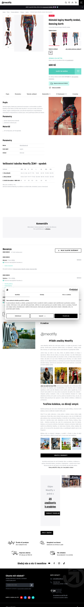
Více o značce (47, 533)
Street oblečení (15, 12)
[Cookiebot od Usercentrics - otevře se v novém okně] (70, 290)
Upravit (42, 316)
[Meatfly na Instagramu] (59, 563)
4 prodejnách (69, 60)
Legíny (27, 12)
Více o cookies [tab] (66, 294)
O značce (75, 94)
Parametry (18, 94)
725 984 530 (56, 582)
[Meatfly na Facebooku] (54, 563)
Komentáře (46, 94)
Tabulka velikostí (32, 94)
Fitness (22, 12)
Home (4, 12)
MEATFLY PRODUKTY (60, 455)
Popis (7, 94)
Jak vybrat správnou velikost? (73, 49)
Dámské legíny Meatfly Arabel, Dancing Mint (25, 269)
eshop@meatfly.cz (58, 579)
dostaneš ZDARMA (48, 7)
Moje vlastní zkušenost (68, 250)
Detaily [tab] (42, 294)
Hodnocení (61, 94)
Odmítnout (18, 316)
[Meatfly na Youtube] (49, 563)
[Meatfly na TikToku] (64, 563)
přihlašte (47, 229)
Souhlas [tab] (17, 294)
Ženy (8, 12)
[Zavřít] (82, 7)
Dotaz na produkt (55, 87)
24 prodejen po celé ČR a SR (60, 595)
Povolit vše (66, 316)
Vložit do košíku (62, 71)
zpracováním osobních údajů (24, 588)
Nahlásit (79, 259)
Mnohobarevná (24, 145)
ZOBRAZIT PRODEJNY (53, 513)
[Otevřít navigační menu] (81, 2)
